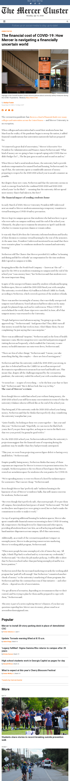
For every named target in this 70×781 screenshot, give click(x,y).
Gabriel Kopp (7, 641)
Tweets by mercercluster (12, 680)
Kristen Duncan (8, 654)
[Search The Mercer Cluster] (67, 21)
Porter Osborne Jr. (9, 632)
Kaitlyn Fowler (9, 103)
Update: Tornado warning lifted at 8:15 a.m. (23, 638)
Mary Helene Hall (32, 98)
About (29, 1)
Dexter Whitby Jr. (8, 673)
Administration (7, 31)
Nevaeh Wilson (8, 664)
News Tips (40, 1)
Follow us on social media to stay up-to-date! (35, 25)
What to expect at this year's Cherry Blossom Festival (28, 670)
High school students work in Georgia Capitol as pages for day (33, 660)
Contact (34, 1)
